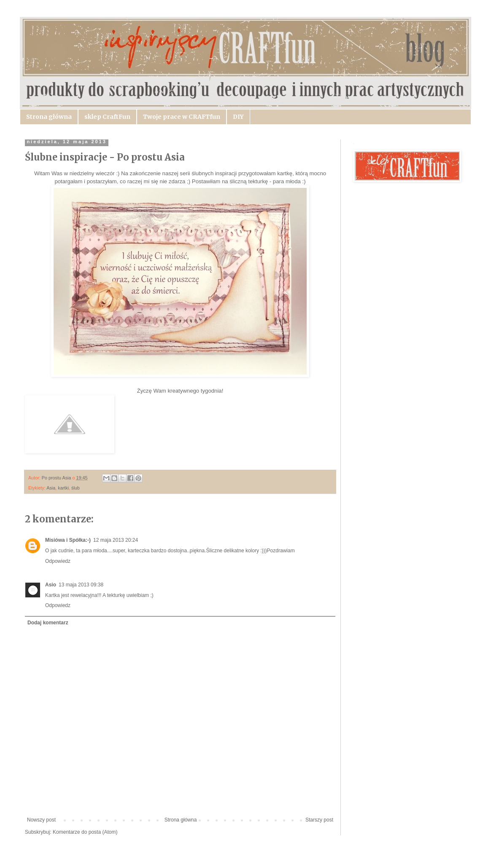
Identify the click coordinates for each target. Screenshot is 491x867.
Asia (50, 487)
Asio (50, 585)
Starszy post (319, 820)
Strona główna (49, 116)
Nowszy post (41, 820)
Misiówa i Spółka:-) (68, 540)
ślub (75, 487)
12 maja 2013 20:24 (115, 540)
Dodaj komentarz (47, 623)
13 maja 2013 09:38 (81, 585)
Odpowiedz (57, 561)
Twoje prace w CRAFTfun (181, 116)
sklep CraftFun (107, 116)
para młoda (287, 181)
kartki (63, 487)
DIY (238, 116)
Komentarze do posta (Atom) (85, 832)
